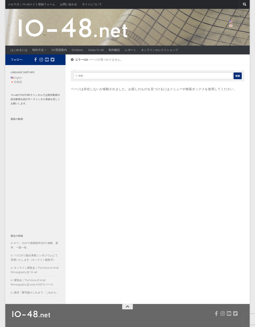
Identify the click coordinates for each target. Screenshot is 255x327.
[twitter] (52, 59)
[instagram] (41, 59)
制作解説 (114, 50)
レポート (130, 50)
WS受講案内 (59, 50)
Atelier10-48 (96, 50)
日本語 (237, 25)
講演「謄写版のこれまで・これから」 (36, 292)
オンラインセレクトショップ (159, 50)
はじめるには (18, 50)
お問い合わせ (68, 4)
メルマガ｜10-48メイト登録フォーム (31, 4)
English (237, 21)
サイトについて (92, 4)
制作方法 (38, 50)
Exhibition (77, 50)
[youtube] (47, 59)
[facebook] (35, 59)
